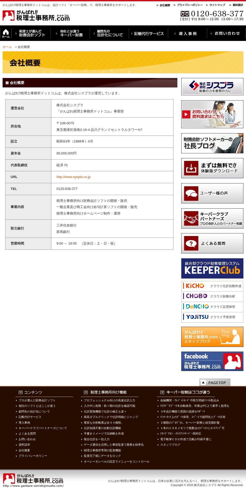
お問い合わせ (27, 439)
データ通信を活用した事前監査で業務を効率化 (114, 444)
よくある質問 (27, 433)
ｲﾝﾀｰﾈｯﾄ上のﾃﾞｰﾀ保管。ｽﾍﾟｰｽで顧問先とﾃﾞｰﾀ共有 (193, 416)
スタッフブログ (170, 444)
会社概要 (24, 450)
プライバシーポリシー (33, 455)
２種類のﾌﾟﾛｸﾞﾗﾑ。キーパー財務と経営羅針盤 (190, 422)
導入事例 (24, 422)
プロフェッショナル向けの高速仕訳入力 (109, 400)
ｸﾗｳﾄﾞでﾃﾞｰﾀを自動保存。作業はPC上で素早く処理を (194, 405)
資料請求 (24, 444)
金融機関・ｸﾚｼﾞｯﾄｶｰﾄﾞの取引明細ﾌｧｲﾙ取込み (189, 400)
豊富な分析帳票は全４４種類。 (104, 422)
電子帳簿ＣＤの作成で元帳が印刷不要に (186, 439)
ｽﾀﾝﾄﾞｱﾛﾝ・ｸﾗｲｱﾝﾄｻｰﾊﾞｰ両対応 (180, 433)
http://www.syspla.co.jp (73, 177)
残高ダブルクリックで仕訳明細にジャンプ (111, 416)
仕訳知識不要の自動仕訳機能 (102, 428)
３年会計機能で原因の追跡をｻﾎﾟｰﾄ (182, 411)
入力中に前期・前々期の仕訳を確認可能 (109, 405)
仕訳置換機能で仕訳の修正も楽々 (105, 411)
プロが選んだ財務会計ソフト (37, 400)
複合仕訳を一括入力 (97, 439)
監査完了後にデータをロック (102, 455)
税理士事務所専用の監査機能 (102, 450)
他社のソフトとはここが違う (37, 405)
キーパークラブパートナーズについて (43, 428)
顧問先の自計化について (34, 411)
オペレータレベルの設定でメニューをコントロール (116, 461)
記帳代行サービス (30, 416)
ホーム (7, 46)
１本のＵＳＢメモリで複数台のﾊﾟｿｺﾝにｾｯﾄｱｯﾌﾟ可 (192, 428)
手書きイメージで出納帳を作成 (104, 433)
